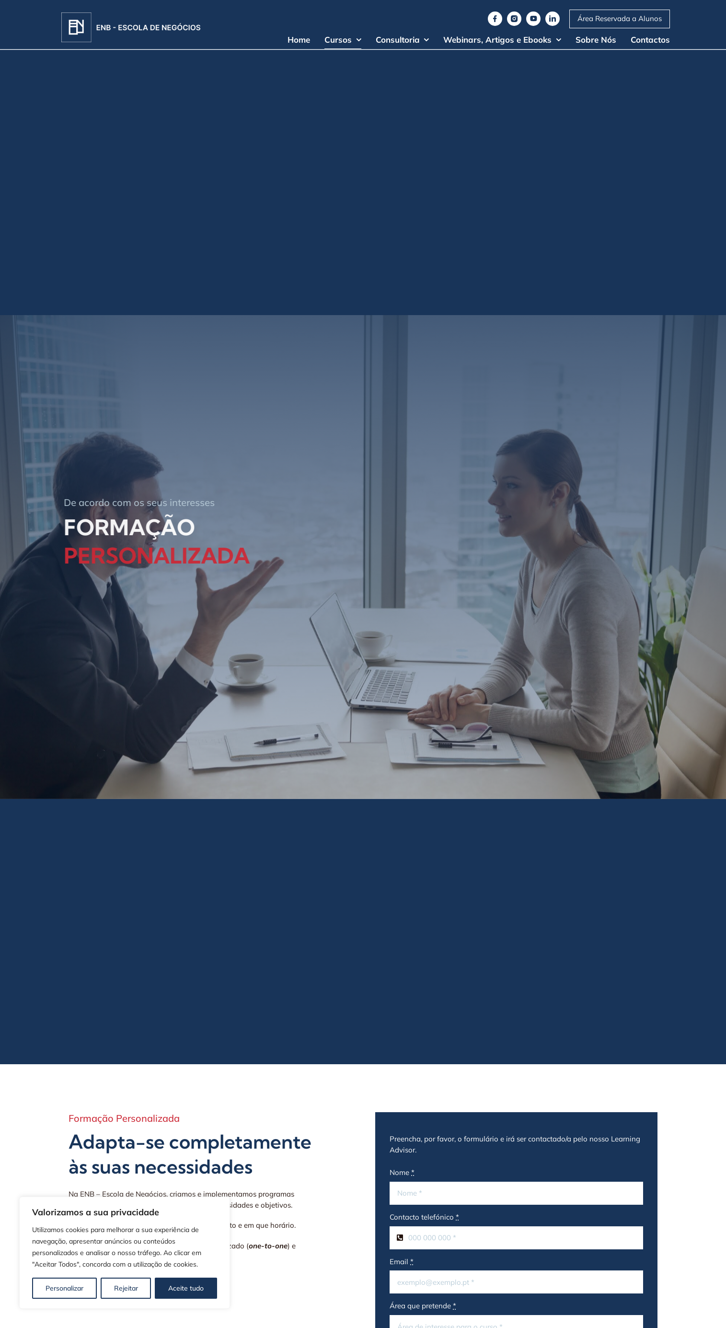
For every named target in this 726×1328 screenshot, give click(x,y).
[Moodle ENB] (619, 19)
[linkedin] (552, 19)
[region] (124, 1253)
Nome (402, 1172)
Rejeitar (126, 1288)
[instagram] (514, 19)
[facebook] (495, 19)
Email (402, 1261)
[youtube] (533, 19)
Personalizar (64, 1288)
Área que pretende (423, 1305)
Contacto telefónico (424, 1217)
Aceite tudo (186, 1288)
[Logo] (130, 16)
